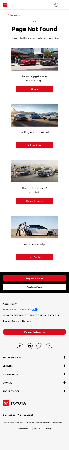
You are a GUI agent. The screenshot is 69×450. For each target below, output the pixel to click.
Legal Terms (37, 428)
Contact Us (9, 415)
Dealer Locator (34, 201)
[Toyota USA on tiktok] (49, 346)
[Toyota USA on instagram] (39, 346)
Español (28, 415)
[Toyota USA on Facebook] (20, 346)
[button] (17, 321)
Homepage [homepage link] (15, 15)
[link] (34, 278)
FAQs (19, 415)
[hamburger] (62, 4)
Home (34, 89)
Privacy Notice (23, 428)
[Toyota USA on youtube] (30, 346)
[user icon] (56, 4)
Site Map (48, 428)
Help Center (34, 257)
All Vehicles (34, 145)
